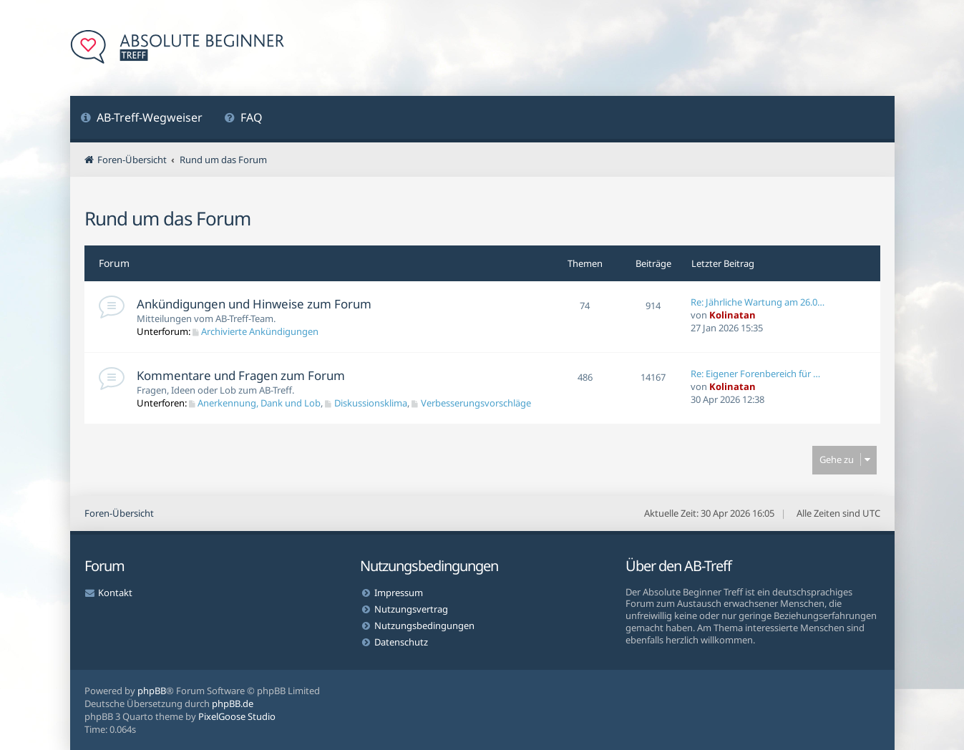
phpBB (151, 690)
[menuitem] (142, 119)
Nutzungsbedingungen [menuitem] (424, 625)
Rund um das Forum (167, 218)
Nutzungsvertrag (411, 609)
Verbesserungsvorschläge (471, 402)
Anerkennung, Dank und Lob (255, 402)
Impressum (398, 592)
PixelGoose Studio (237, 716)
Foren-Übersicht (119, 513)
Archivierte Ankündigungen (256, 331)
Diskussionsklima (366, 402)
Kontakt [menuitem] (115, 592)
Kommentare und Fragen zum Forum (241, 375)
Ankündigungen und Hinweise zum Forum (254, 304)
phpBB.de (232, 703)
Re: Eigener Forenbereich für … (755, 373)
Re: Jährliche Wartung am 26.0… (757, 302)
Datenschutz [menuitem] (401, 641)
